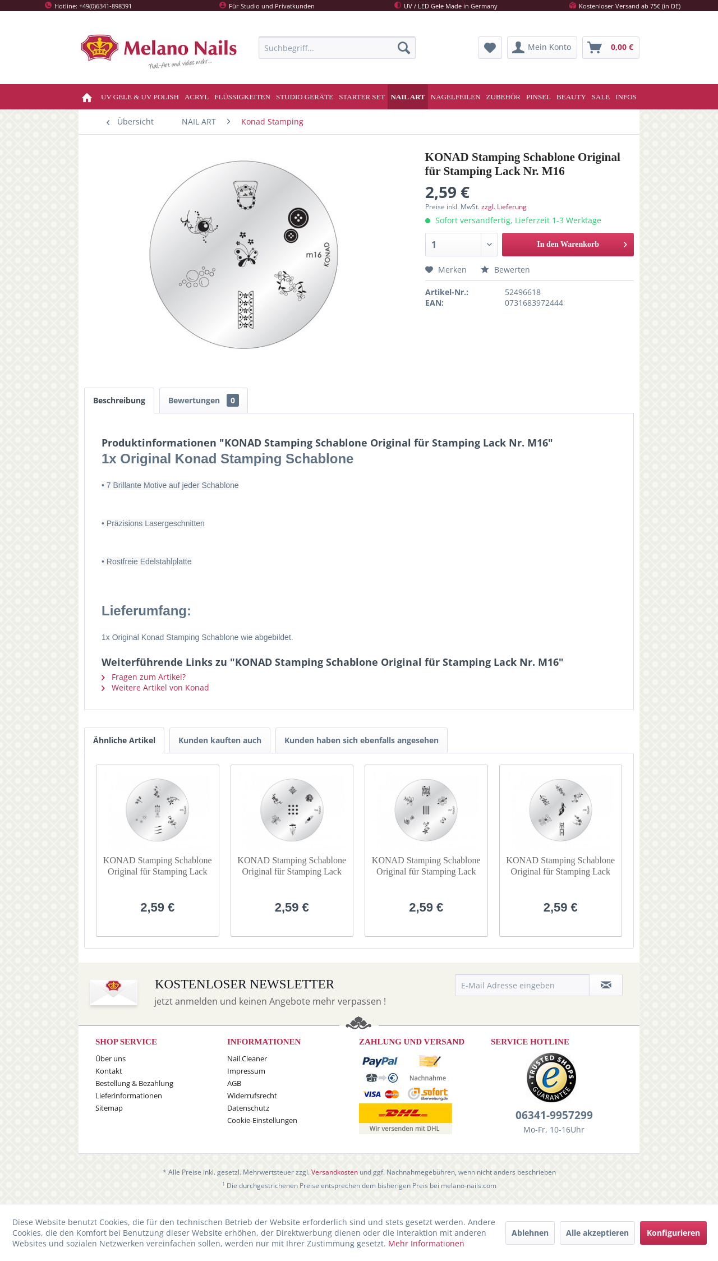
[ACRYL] (196, 96)
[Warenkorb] (610, 47)
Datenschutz (248, 1108)
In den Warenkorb (582, 242)
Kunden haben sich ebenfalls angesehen (361, 740)
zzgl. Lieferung (504, 206)
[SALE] (601, 96)
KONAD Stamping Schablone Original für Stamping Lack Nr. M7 (426, 866)
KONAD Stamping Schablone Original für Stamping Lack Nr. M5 (157, 866)
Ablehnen (530, 1232)
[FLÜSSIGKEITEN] (242, 96)
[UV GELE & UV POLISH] (140, 96)
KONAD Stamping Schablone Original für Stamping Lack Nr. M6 (291, 866)
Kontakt (108, 1071)
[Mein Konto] (542, 47)
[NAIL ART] (407, 96)
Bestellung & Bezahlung (134, 1083)
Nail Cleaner (247, 1058)
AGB (234, 1083)
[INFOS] (626, 96)
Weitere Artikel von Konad (155, 687)
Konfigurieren (673, 1232)
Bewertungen (203, 400)
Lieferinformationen (128, 1095)
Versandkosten (334, 1172)
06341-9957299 (554, 1115)
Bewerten (505, 269)
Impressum (246, 1071)
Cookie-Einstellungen (262, 1120)
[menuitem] (337, 47)
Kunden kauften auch (219, 740)
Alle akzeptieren (597, 1232)
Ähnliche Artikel (124, 740)
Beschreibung (119, 400)
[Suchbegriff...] (337, 47)
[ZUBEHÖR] (503, 96)
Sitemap (109, 1108)
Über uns (110, 1058)
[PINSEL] (538, 96)
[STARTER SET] (362, 96)
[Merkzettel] (490, 47)
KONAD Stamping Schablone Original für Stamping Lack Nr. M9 (560, 866)
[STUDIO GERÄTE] (304, 96)
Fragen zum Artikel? (144, 676)
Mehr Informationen (426, 1243)
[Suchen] (404, 47)
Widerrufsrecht (252, 1095)
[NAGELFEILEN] (456, 96)
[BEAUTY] (571, 96)
